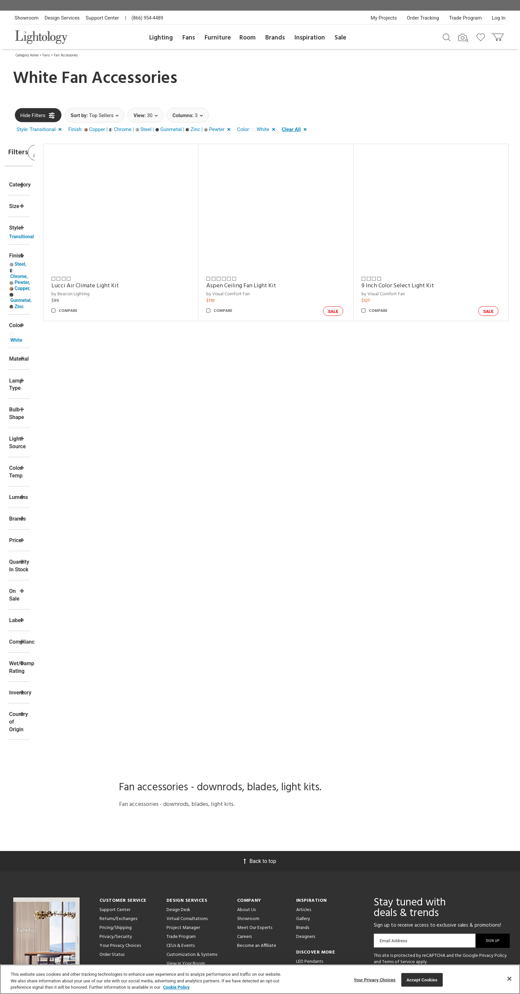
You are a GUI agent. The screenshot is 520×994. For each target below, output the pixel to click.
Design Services (62, 18)
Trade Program (465, 18)
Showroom (26, 18)
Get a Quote (112, 889)
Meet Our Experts (254, 836)
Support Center (102, 18)
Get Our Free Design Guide (46, 899)
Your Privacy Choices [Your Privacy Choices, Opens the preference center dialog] (375, 979)
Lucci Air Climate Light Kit (139, 286)
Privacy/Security (115, 845)
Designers (305, 845)
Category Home (27, 55)
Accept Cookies (422, 979)
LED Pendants (309, 870)
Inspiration (309, 38)
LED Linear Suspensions (318, 906)
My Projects (384, 18)
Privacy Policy (493, 864)
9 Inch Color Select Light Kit (416, 286)
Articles (303, 818)
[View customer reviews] (446, 893)
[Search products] (446, 36)
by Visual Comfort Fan (264, 294)
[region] (260, 979)
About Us (246, 818)
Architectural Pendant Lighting (326, 879)
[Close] (509, 978)
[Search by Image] (463, 37)
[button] (40, 129)
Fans (188, 38)
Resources (176, 907)
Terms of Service (398, 871)
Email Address (393, 849)
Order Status (111, 863)
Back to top (260, 769)
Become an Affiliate (256, 854)
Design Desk (178, 818)
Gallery (303, 827)
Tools (171, 898)
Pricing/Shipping (115, 836)
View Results (69, 154)
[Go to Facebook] (382, 893)
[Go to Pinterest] (398, 893)
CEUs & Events (180, 854)
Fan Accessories (66, 55)
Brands (275, 38)
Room (247, 38)
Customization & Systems (191, 863)
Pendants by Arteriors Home (324, 888)
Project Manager (183, 836)
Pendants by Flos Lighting (321, 897)
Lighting (161, 38)
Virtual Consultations (187, 827)
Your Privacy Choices (120, 854)
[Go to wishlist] (482, 36)
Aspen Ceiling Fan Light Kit (277, 286)
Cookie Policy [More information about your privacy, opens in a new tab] (176, 987)
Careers (244, 845)
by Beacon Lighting (125, 294)
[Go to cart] (498, 35)
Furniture (218, 38)
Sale (340, 38)
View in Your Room (185, 872)
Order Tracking (423, 18)
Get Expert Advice (118, 898)
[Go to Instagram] (416, 893)
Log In (498, 18)
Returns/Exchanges (118, 827)
